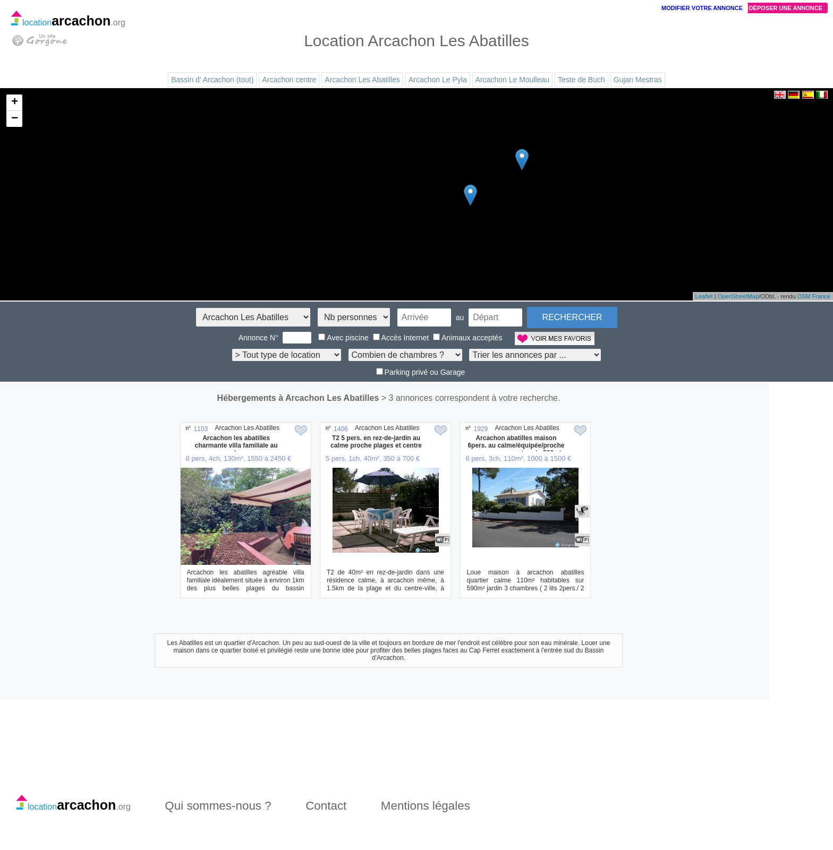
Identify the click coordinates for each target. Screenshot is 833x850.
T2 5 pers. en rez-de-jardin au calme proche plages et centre (376, 441)
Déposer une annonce (785, 8)
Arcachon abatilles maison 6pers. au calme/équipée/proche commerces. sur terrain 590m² (516, 445)
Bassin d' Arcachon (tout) (212, 79)
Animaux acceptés (467, 337)
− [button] (14, 119)
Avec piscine (343, 337)
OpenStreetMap (738, 296)
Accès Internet (401, 337)
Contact (325, 805)
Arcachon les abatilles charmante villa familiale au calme (236, 445)
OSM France (813, 296)
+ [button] (14, 102)
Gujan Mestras (638, 79)
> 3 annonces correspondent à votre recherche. (470, 397)
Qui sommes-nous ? (218, 805)
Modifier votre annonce (702, 8)
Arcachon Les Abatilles (362, 79)
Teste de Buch (581, 79)
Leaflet (704, 296)
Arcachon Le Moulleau (512, 79)
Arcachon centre (289, 79)
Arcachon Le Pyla (438, 79)
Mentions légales (425, 805)
